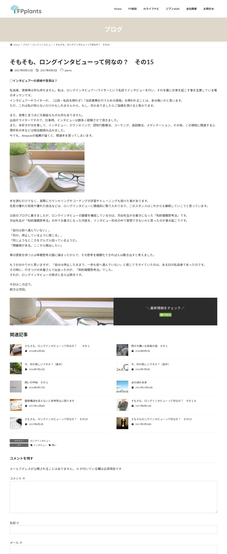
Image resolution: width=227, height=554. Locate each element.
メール (16, 548)
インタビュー (40, 445)
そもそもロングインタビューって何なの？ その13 (161, 419)
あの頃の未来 (139, 382)
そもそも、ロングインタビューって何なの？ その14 (56, 419)
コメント (17, 478)
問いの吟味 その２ (36, 382)
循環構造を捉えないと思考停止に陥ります (49, 400)
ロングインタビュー (40, 440)
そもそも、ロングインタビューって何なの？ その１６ (164, 400)
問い (54, 445)
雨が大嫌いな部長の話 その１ (149, 345)
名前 (14, 529)
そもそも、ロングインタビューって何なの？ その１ (57, 345)
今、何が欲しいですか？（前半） (151, 364)
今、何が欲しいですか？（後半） (44, 364)
